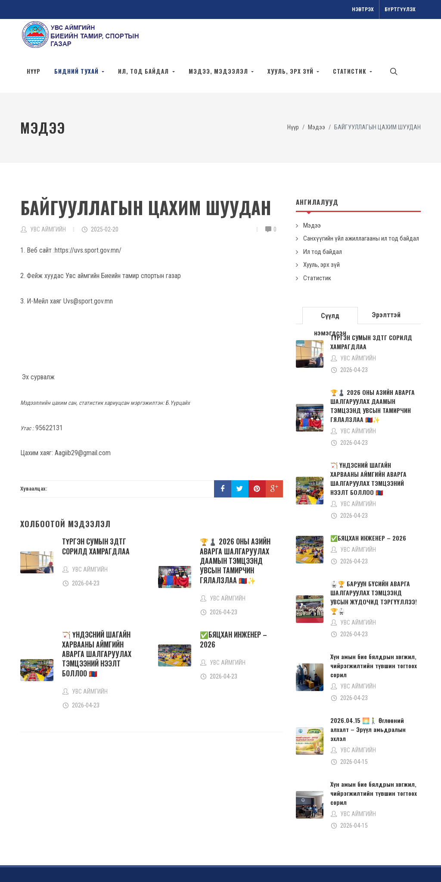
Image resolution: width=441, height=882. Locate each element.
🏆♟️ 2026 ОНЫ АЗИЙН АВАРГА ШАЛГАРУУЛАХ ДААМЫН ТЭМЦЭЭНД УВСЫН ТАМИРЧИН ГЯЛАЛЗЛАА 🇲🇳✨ (235, 530)
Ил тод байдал (322, 221)
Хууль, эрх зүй (321, 234)
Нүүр (33, 71)
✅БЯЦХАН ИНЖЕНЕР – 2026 (233, 609)
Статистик (317, 248)
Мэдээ (316, 97)
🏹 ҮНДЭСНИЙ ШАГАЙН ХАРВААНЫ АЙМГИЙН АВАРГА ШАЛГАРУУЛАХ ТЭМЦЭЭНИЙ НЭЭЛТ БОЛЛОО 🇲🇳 (96, 623)
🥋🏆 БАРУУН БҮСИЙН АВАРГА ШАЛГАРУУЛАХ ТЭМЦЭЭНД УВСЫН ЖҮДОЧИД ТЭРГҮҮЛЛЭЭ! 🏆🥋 (373, 567)
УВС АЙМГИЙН (48, 199)
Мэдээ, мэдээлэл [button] (219, 71)
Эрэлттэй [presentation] (386, 285)
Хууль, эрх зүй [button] (291, 71)
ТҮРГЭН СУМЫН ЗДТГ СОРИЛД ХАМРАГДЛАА (96, 516)
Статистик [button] (350, 71)
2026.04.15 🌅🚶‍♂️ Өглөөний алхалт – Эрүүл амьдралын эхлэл (368, 699)
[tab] (330, 285)
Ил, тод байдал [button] (144, 71)
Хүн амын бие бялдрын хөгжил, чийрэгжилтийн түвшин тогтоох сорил (373, 635)
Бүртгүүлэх (400, 9)
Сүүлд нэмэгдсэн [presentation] (330, 287)
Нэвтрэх (363, 9)
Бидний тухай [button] (77, 71)
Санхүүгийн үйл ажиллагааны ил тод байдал (361, 208)
